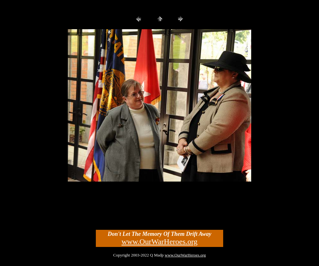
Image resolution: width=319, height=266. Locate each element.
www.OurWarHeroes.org (160, 241)
